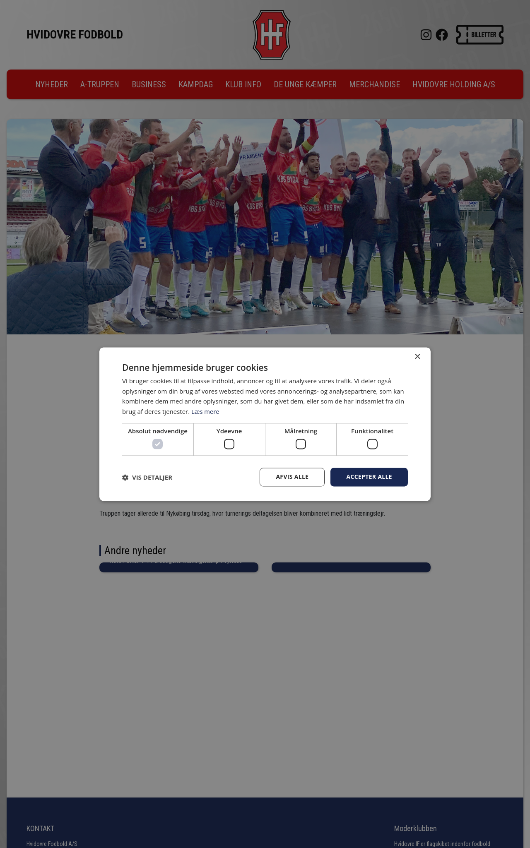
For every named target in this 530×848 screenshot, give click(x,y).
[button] (147, 477)
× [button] (417, 357)
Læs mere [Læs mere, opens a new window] (205, 411)
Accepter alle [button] (369, 477)
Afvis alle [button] (291, 477)
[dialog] (265, 424)
